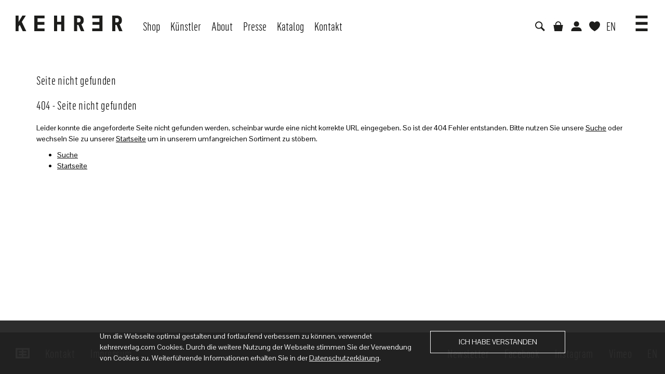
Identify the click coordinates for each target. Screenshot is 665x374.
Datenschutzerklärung (344, 358)
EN (611, 26)
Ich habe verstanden (498, 341)
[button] (641, 19)
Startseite (131, 138)
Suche (596, 127)
